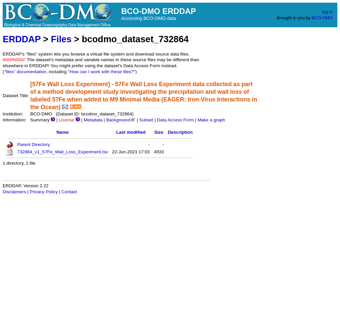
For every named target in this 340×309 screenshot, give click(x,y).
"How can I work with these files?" (101, 71)
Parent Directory (33, 144)
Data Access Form (175, 119)
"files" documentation (25, 71)
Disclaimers (14, 191)
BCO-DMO (322, 17)
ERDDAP (22, 39)
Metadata (93, 119)
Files (61, 39)
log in (327, 11)
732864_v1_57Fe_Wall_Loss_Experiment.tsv (62, 151)
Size (158, 132)
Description (180, 132)
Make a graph (211, 119)
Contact (69, 191)
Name (62, 132)
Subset (146, 119)
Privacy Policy (44, 191)
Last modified (130, 132)
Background (121, 119)
